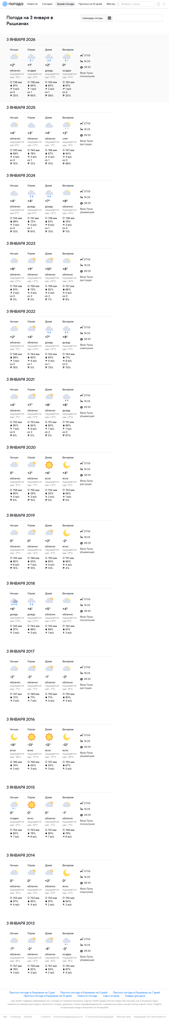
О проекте (46, 1017)
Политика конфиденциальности (68, 1017)
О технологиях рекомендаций (99, 1017)
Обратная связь (123, 1017)
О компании (15, 1017)
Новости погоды (87, 995)
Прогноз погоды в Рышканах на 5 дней (83, 992)
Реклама (28, 1017)
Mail (5, 1017)
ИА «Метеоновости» (156, 1017)
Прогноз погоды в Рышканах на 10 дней (48, 995)
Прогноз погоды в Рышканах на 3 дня (32, 992)
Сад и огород (111, 995)
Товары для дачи (135, 995)
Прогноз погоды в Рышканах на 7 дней (136, 992)
